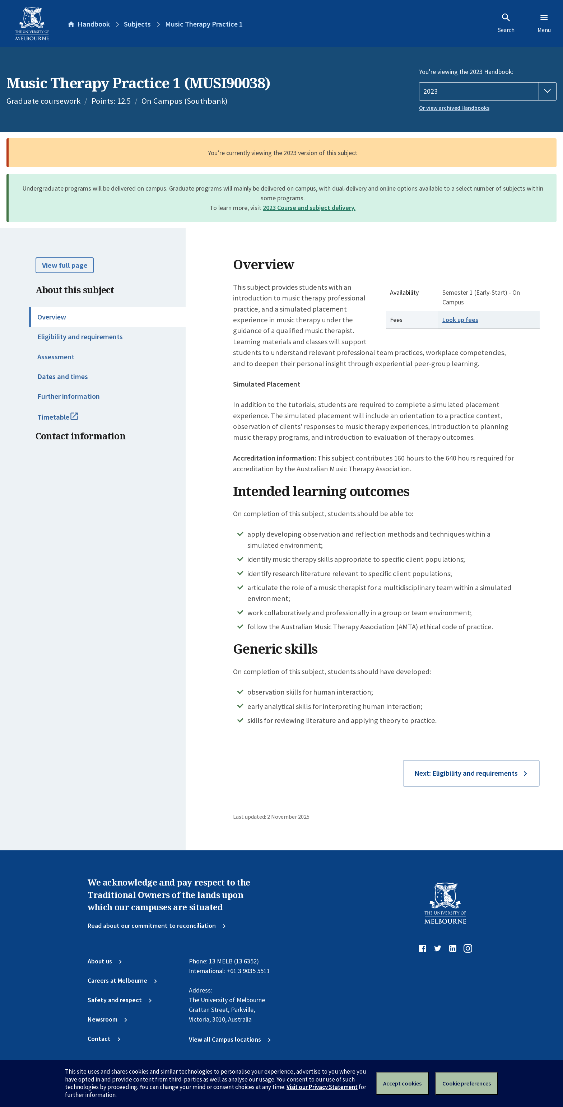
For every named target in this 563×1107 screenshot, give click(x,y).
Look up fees (460, 320)
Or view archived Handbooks (454, 107)
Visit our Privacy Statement (322, 1087)
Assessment (55, 356)
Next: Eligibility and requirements (466, 773)
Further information (68, 396)
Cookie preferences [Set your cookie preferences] (466, 1083)
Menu (544, 23)
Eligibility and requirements (80, 336)
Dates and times (62, 376)
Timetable (66, 420)
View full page (65, 265)
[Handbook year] (487, 91)
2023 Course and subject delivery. (309, 208)
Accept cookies (402, 1083)
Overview (51, 317)
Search (506, 23)
